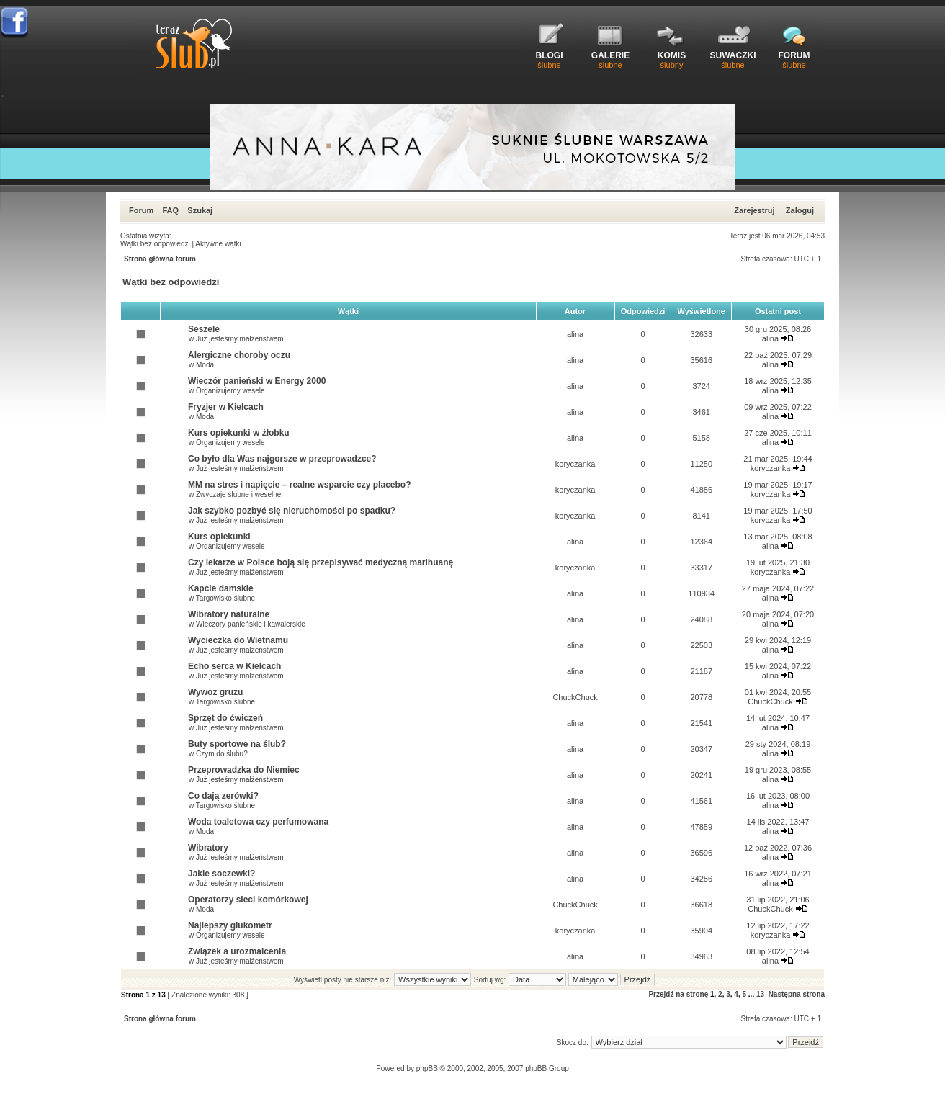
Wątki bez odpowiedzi (155, 244)
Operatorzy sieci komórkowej (248, 900)
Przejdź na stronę (678, 994)
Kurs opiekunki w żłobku (239, 433)
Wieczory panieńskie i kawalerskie (250, 624)
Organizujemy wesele (230, 391)
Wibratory (208, 848)
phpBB (427, 1068)
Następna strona (797, 994)
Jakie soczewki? (221, 874)
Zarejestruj (754, 210)
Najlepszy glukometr (230, 925)
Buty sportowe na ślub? (237, 744)
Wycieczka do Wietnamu (238, 640)
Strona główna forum (160, 259)
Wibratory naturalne (228, 614)
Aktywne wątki (218, 244)
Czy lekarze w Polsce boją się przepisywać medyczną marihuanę (320, 562)
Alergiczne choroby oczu (239, 355)
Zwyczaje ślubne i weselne (238, 494)
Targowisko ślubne (225, 598)
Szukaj (199, 210)
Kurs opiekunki (219, 537)
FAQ (170, 210)
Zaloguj (800, 210)
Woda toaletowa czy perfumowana (258, 822)
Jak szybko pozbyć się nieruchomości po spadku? (291, 511)
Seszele (204, 329)
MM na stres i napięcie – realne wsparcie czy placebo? (299, 485)
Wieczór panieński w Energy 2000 (257, 381)
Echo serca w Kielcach (234, 666)
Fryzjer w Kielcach (226, 407)
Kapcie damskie (221, 588)
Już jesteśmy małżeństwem (240, 339)
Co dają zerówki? (223, 796)
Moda (205, 365)
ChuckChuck (574, 697)
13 (760, 994)
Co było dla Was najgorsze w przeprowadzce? (282, 459)
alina (575, 334)
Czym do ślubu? (222, 754)
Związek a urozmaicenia (237, 951)
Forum (141, 210)
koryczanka (575, 463)
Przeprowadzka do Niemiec (244, 770)
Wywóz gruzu (215, 692)
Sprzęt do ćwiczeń (225, 718)
